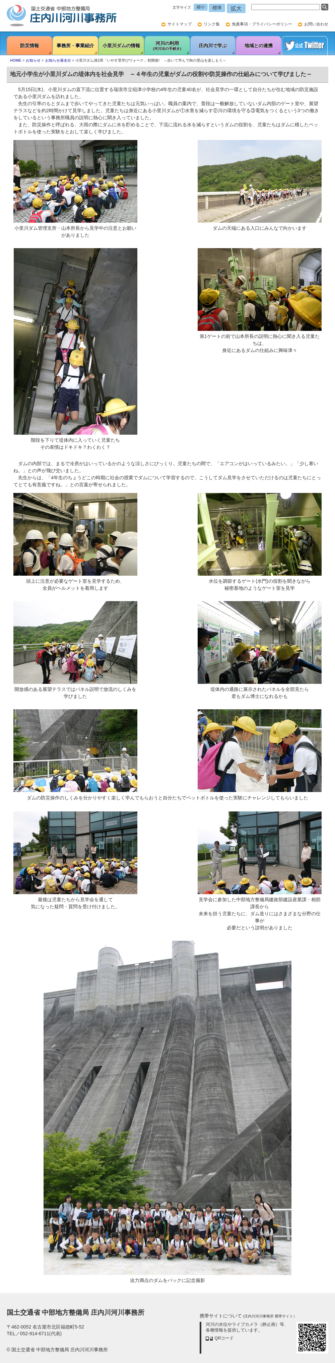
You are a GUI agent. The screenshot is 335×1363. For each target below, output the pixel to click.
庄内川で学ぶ (213, 45)
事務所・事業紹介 (75, 45)
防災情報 (29, 45)
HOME (15, 60)
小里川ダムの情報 (121, 45)
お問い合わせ (316, 24)
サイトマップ (180, 24)
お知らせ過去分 (58, 60)
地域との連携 (259, 45)
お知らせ (33, 60)
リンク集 (212, 24)
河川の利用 (167, 46)
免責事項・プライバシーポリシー (262, 24)
